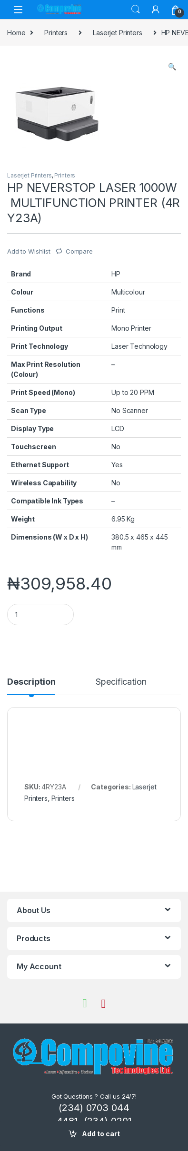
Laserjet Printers (117, 33)
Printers (56, 33)
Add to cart (101, 1134)
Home (16, 33)
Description (31, 682)
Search (135, 9)
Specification (121, 682)
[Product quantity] (40, 614)
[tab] (31, 686)
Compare (79, 251)
